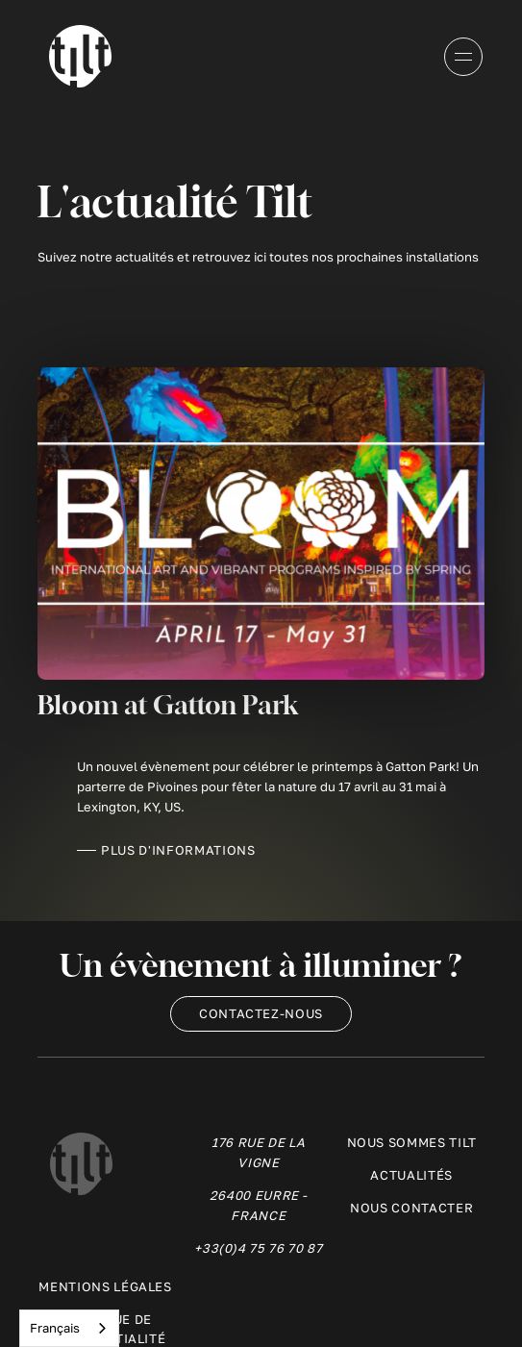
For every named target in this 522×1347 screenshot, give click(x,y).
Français (55, 1327)
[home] (75, 56)
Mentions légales (104, 1286)
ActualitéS (411, 1175)
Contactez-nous (261, 1013)
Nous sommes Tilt (412, 1142)
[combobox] (69, 1328)
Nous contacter (411, 1207)
